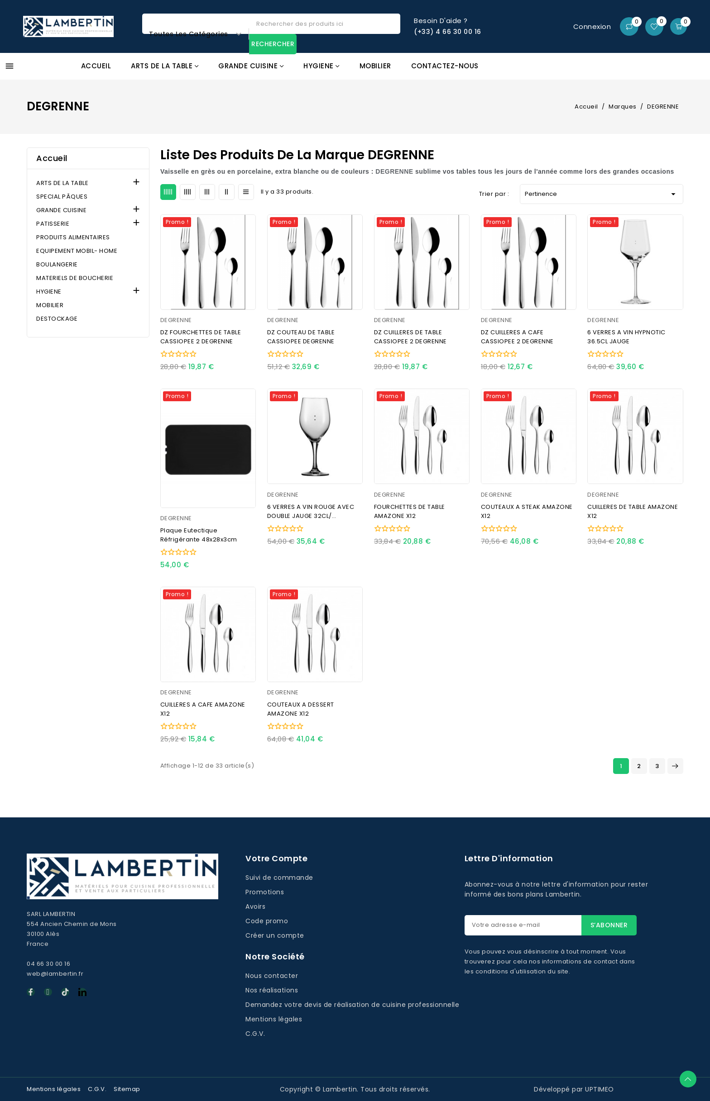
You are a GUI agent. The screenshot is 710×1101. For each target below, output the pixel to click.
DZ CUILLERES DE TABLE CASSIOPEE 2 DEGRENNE (410, 337)
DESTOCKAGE (56, 318)
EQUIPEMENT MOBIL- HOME (76, 251)
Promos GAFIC (641, 71)
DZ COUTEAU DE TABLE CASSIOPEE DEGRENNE (301, 337)
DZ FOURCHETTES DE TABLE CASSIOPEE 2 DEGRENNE (200, 337)
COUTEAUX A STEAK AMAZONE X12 (527, 511)
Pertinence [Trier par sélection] (601, 194)
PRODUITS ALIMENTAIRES (73, 237)
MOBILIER (49, 305)
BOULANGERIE (57, 264)
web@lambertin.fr (55, 973)
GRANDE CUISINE (61, 210)
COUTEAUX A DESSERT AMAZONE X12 (300, 709)
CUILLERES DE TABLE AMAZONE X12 (632, 511)
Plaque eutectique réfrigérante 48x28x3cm (198, 535)
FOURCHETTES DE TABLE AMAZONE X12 (409, 511)
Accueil (51, 158)
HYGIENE (49, 291)
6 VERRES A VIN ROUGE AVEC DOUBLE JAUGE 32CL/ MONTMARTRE (311, 512)
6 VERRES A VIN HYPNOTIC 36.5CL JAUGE (626, 337)
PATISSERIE (52, 223)
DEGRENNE (176, 320)
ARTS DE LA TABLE (62, 183)
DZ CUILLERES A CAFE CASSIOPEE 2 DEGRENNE (517, 337)
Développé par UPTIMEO (574, 1089)
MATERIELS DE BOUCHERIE (74, 278)
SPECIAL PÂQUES (61, 196)
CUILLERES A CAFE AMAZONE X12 (202, 709)
